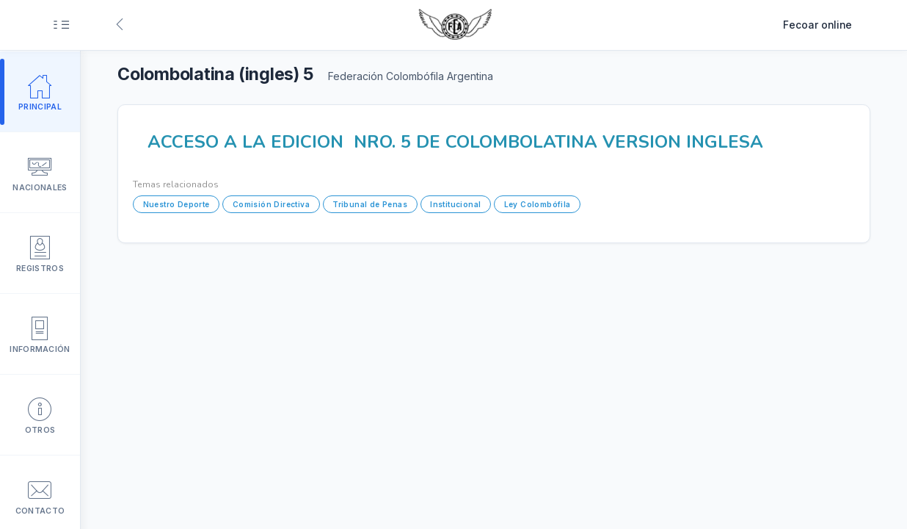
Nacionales (39, 171)
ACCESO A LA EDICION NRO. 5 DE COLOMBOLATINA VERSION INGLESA (455, 142)
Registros (40, 252)
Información (40, 333)
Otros (40, 414)
